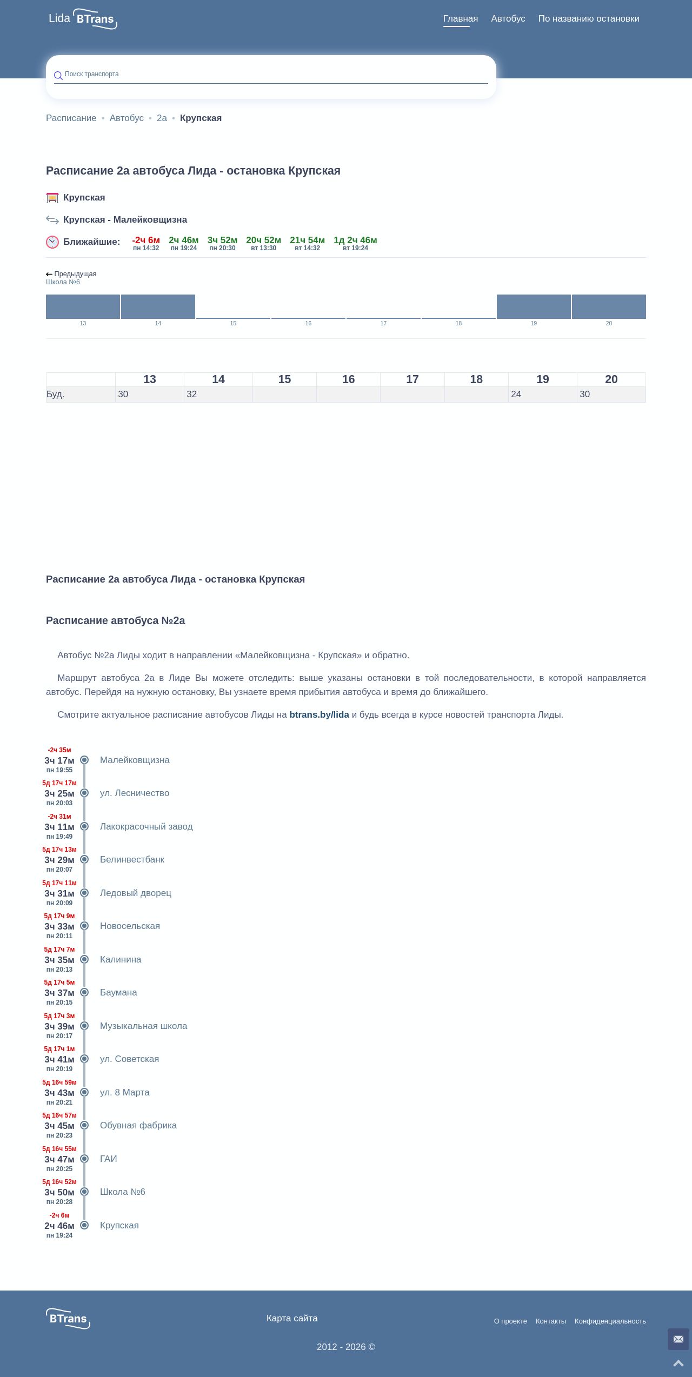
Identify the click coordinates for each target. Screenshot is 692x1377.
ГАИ (81, 1159)
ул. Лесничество (107, 793)
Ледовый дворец (108, 893)
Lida (59, 18)
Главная (460, 19)
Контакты (551, 1321)
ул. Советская (102, 1059)
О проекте (510, 1321)
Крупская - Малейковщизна (125, 220)
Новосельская (103, 926)
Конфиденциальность (610, 1321)
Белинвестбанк (105, 859)
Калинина (94, 959)
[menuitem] (461, 19)
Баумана (91, 992)
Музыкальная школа (116, 1026)
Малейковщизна (108, 760)
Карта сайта (292, 1318)
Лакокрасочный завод (119, 827)
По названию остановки (589, 19)
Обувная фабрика (111, 1125)
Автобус (508, 19)
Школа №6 (95, 1192)
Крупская (84, 197)
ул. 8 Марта (98, 1092)
